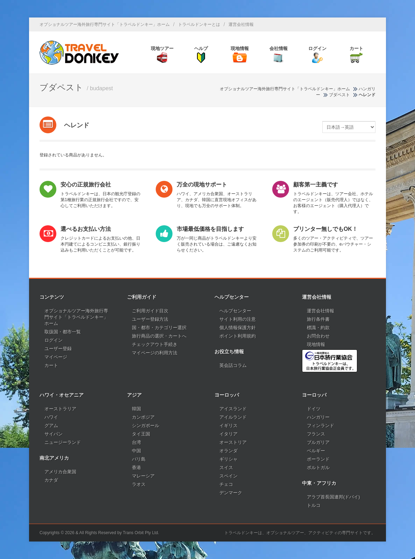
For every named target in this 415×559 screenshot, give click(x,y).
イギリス (228, 425)
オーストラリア (60, 408)
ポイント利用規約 (237, 336)
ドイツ (314, 408)
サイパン (53, 434)
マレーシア (143, 476)
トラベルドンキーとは (199, 24)
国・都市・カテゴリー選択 (159, 327)
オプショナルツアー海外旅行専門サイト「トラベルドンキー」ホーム (105, 24)
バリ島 (139, 459)
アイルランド (233, 417)
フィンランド (320, 425)
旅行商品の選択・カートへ (159, 336)
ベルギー (316, 450)
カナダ (51, 480)
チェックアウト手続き (154, 344)
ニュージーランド (62, 442)
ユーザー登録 (58, 348)
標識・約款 (318, 327)
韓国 (136, 408)
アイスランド (233, 408)
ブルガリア (318, 442)
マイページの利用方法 (154, 352)
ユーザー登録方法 (150, 319)
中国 (136, 450)
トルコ (314, 505)
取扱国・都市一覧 (62, 331)
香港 (136, 467)
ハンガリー (318, 417)
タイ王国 (141, 434)
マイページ (55, 357)
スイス (226, 467)
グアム (51, 425)
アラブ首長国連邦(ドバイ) (333, 497)
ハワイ (51, 417)
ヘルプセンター (235, 310)
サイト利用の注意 (237, 319)
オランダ (228, 450)
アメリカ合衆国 (60, 471)
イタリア (228, 434)
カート (51, 365)
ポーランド (318, 459)
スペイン (228, 476)
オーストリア (233, 442)
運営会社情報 (241, 24)
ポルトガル (318, 467)
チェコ (226, 484)
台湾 (136, 442)
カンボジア (143, 417)
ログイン (53, 340)
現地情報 (316, 344)
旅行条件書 (318, 319)
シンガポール (145, 425)
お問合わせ (318, 336)
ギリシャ (228, 459)
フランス (316, 434)
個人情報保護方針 (237, 327)
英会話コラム (233, 365)
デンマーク (230, 492)
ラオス (139, 484)
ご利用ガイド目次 (150, 310)
